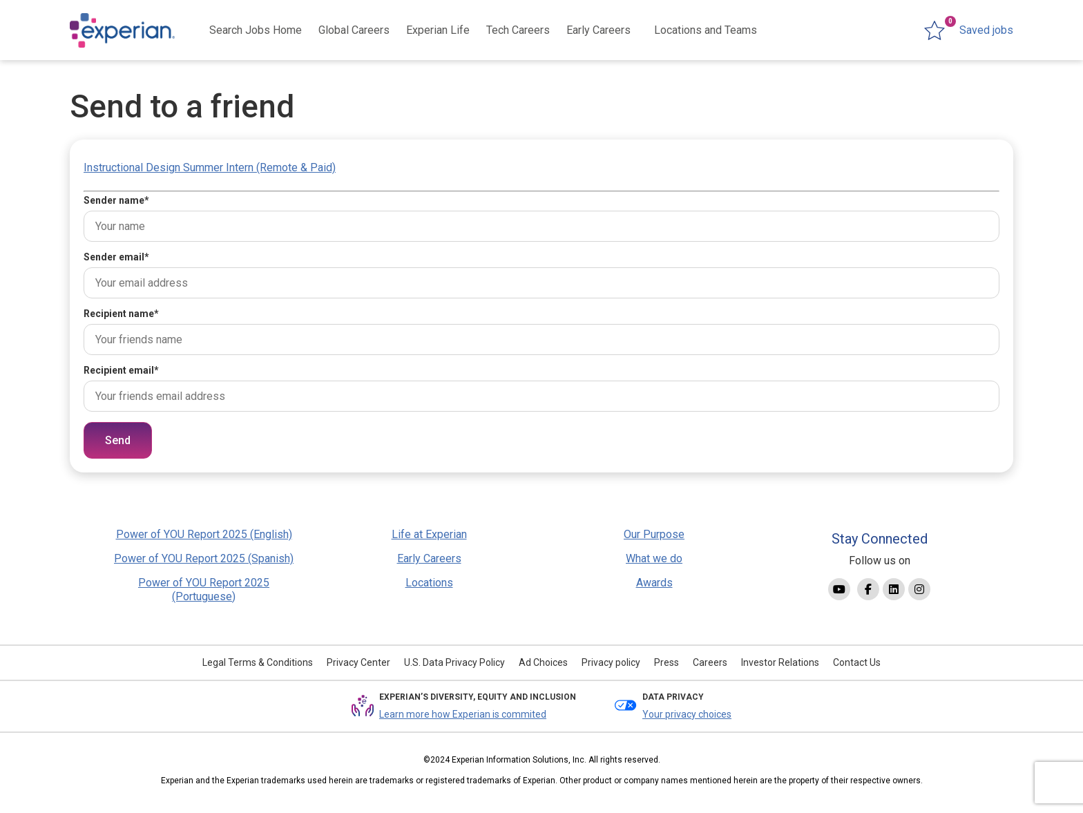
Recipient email (121, 370)
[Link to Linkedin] (894, 589)
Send (118, 440)
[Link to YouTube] (839, 589)
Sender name (116, 200)
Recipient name (121, 313)
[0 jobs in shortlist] (968, 30)
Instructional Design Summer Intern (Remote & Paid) (210, 167)
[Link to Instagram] (919, 589)
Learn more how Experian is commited (462, 714)
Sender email (116, 257)
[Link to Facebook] (868, 589)
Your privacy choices (686, 714)
